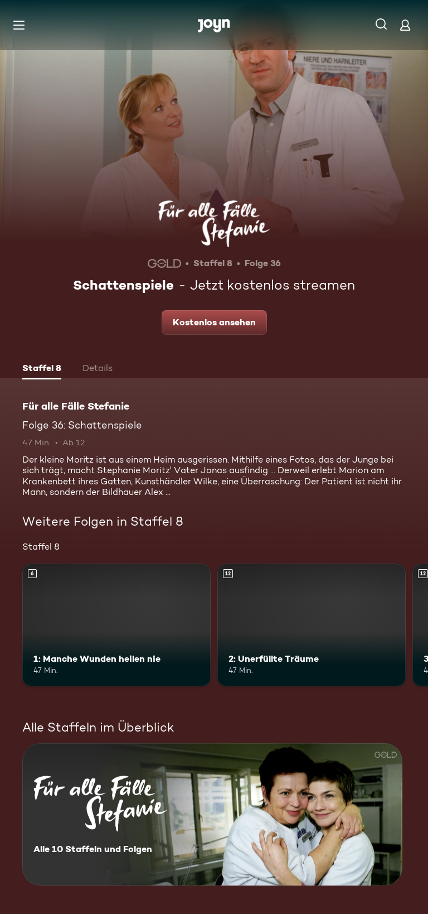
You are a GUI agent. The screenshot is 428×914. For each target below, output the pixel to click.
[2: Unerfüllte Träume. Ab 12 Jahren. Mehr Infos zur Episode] (311, 625)
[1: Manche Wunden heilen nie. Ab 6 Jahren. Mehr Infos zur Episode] (116, 625)
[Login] (405, 25)
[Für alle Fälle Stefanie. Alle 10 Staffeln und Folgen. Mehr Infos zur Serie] (212, 814)
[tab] (42, 369)
